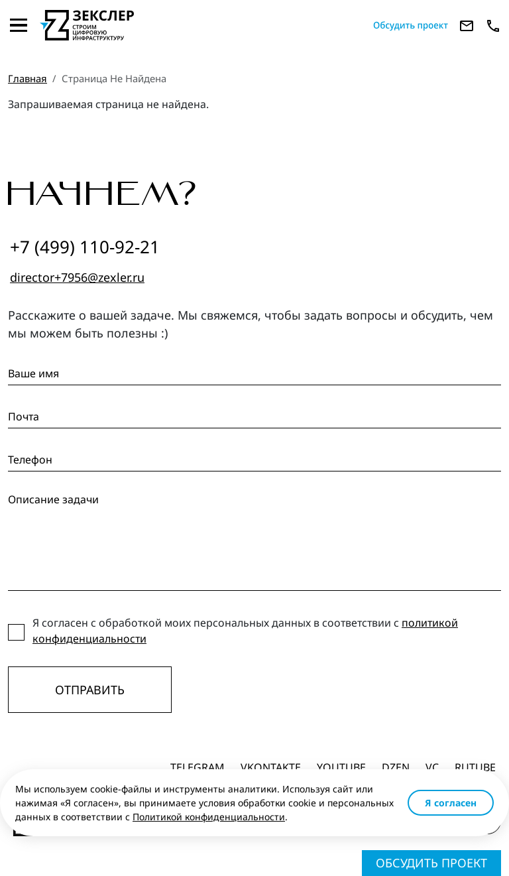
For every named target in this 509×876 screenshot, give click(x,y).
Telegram (197, 767)
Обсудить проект (431, 863)
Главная (27, 78)
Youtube (341, 767)
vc (432, 767)
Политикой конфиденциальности (209, 816)
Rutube (475, 767)
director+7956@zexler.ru (77, 277)
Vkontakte (271, 767)
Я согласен (451, 802)
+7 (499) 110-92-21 (85, 247)
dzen (396, 767)
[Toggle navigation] (18, 25)
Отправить (90, 690)
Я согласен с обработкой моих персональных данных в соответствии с (245, 630)
